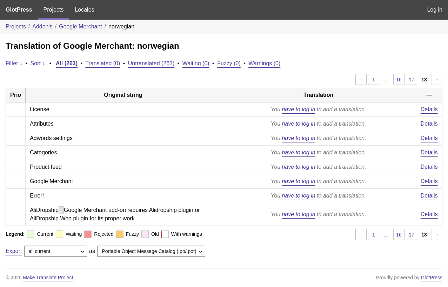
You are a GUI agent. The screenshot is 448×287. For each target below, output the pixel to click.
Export (14, 251)
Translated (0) (102, 63)
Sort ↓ (38, 63)
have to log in (298, 109)
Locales (84, 10)
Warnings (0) (264, 63)
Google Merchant (80, 26)
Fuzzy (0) (229, 63)
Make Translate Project (48, 277)
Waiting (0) (195, 63)
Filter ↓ (14, 63)
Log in (434, 10)
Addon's (42, 26)
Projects (54, 10)
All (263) (67, 63)
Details (429, 109)
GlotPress (19, 10)
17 (411, 79)
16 (399, 79)
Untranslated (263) (151, 63)
